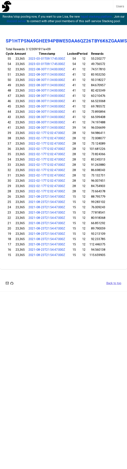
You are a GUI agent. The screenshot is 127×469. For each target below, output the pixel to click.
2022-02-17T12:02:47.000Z (47, 133)
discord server (17, 21)
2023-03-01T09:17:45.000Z (47, 58)
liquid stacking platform (97, 16)
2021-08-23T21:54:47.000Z (47, 196)
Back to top (113, 283)
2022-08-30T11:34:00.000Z (47, 69)
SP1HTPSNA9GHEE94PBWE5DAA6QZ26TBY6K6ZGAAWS (66, 41)
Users (120, 6)
